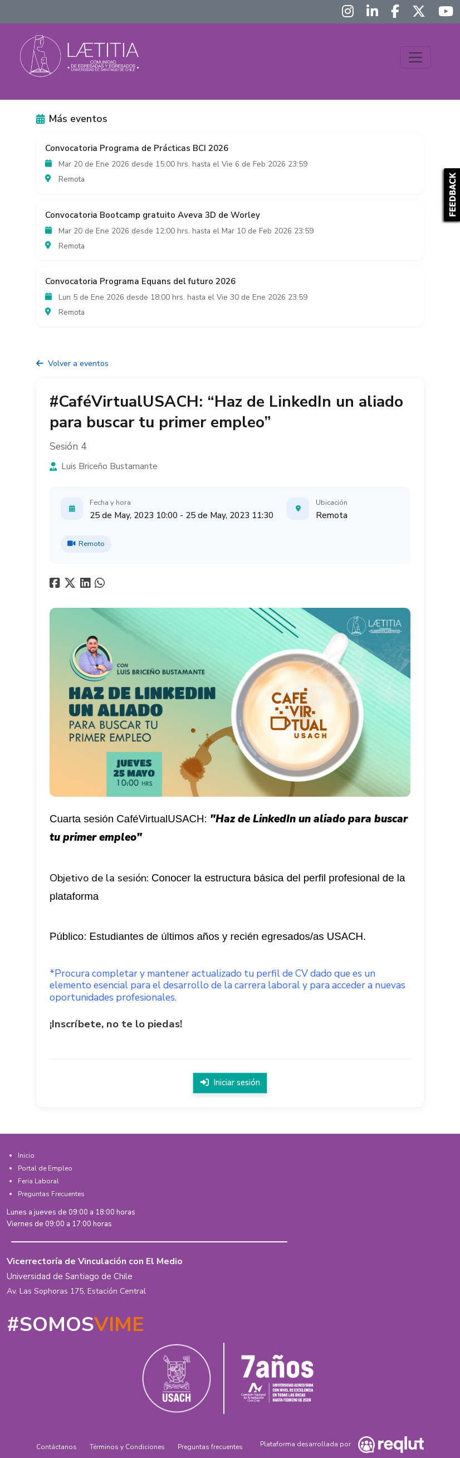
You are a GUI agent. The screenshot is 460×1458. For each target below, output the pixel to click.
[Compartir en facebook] (56, 585)
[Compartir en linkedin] (87, 585)
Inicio (26, 1154)
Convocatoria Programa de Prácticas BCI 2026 (136, 148)
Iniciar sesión (230, 1082)
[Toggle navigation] (415, 57)
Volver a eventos (72, 363)
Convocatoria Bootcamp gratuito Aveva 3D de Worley (152, 215)
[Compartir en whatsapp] (101, 585)
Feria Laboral (38, 1180)
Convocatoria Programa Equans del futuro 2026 (140, 281)
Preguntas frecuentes (210, 1446)
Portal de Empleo (45, 1167)
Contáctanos (56, 1446)
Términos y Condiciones (127, 1446)
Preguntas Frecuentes (51, 1192)
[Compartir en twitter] (71, 585)
